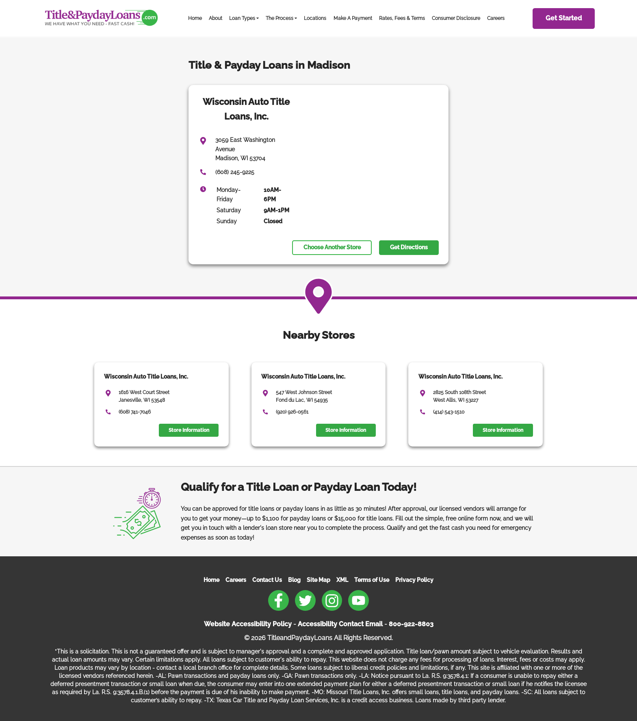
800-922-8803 (411, 624)
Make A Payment (353, 18)
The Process (279, 18)
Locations (315, 18)
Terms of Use (371, 580)
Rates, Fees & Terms (402, 18)
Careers (496, 18)
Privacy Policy (414, 580)
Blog (294, 580)
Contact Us (267, 580)
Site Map (318, 580)
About (215, 18)
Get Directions (409, 247)
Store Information (189, 430)
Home (195, 18)
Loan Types (242, 18)
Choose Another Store (332, 247)
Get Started (564, 18)
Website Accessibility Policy (248, 624)
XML (342, 580)
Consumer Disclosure (456, 18)
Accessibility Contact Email (340, 624)
